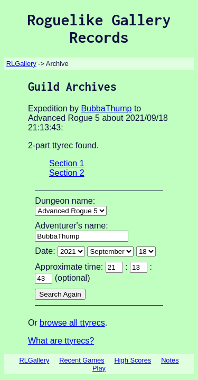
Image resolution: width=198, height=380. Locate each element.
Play (99, 368)
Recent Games (81, 360)
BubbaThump (106, 108)
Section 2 (66, 172)
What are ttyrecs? (61, 340)
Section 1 (66, 163)
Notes (169, 360)
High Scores (133, 360)
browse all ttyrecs (72, 322)
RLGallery (21, 64)
